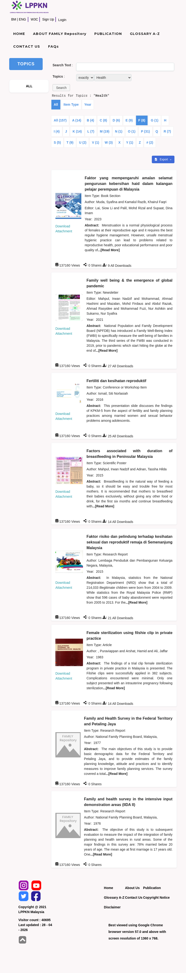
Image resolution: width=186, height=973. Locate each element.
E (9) (129, 120)
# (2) (149, 142)
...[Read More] (109, 250)
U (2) (82, 142)
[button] (61, 87)
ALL (29, 86)
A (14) (76, 120)
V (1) (95, 142)
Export (162, 159)
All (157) (60, 120)
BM (13, 19)
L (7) (90, 131)
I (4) (57, 131)
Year (87, 104)
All (56, 104)
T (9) (70, 142)
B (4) (90, 120)
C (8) (103, 120)
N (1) (118, 131)
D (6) (116, 120)
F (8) (141, 120)
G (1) (154, 120)
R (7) (167, 131)
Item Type (71, 104)
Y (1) (129, 142)
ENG (22, 19)
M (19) (104, 131)
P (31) (145, 131)
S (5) (57, 142)
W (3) (109, 142)
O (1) (131, 131)
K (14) (77, 131)
